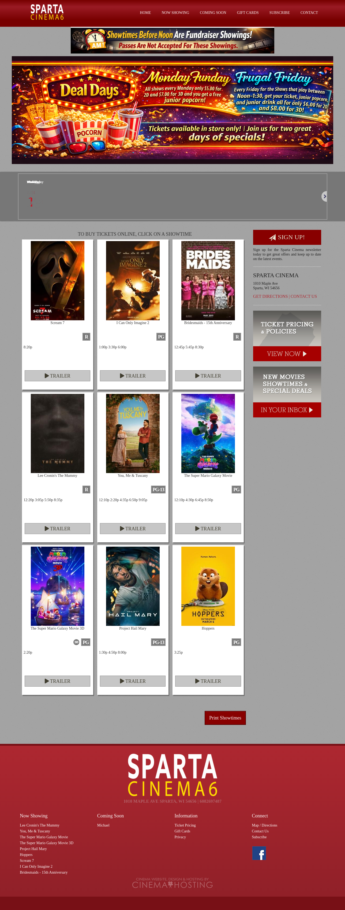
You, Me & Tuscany (35, 831)
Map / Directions (264, 825)
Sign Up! (287, 237)
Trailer (57, 376)
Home (145, 13)
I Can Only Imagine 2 (36, 867)
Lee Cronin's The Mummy (39, 825)
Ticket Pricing (185, 825)
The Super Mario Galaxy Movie (44, 837)
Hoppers (26, 855)
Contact (309, 13)
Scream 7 (27, 861)
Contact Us (304, 296)
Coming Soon (213, 13)
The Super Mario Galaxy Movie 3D (46, 843)
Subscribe (279, 13)
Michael (103, 825)
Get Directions (270, 296)
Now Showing (175, 13)
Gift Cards (248, 13)
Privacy (180, 837)
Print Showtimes (225, 718)
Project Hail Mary (33, 849)
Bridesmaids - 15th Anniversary (44, 872)
